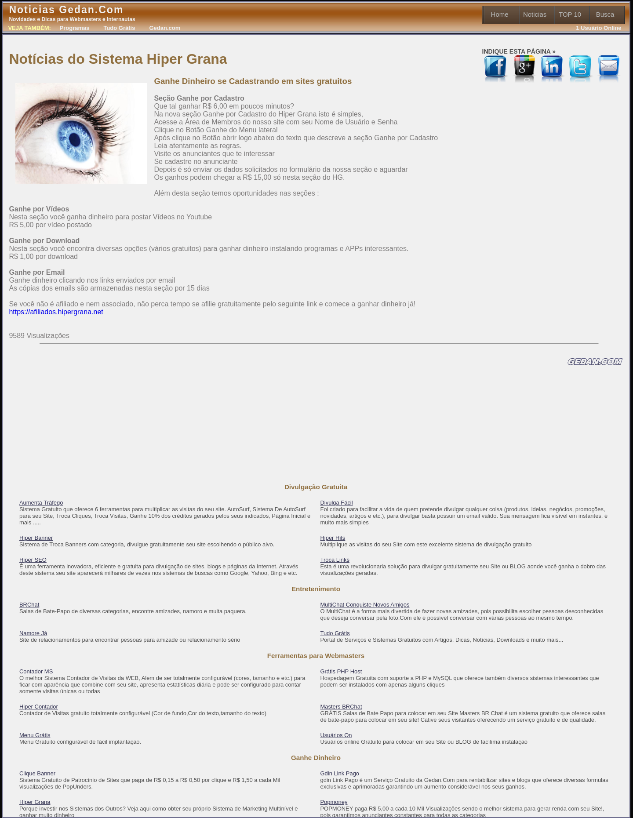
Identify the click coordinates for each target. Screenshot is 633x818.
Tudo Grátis (119, 28)
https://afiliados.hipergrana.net (56, 312)
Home (500, 14)
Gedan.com (164, 28)
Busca (605, 14)
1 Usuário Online (598, 28)
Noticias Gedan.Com (72, 13)
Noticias (534, 14)
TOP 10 (570, 14)
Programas (75, 28)
